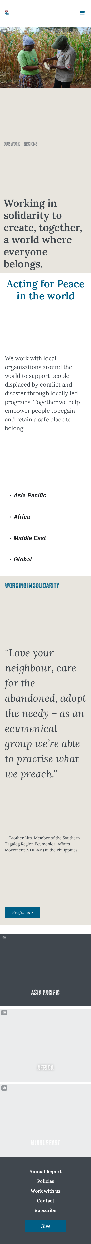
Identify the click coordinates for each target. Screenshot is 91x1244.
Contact (45, 1200)
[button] (82, 12)
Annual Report (45, 1171)
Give (45, 1226)
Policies (45, 1181)
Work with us (45, 1191)
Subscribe (45, 1210)
